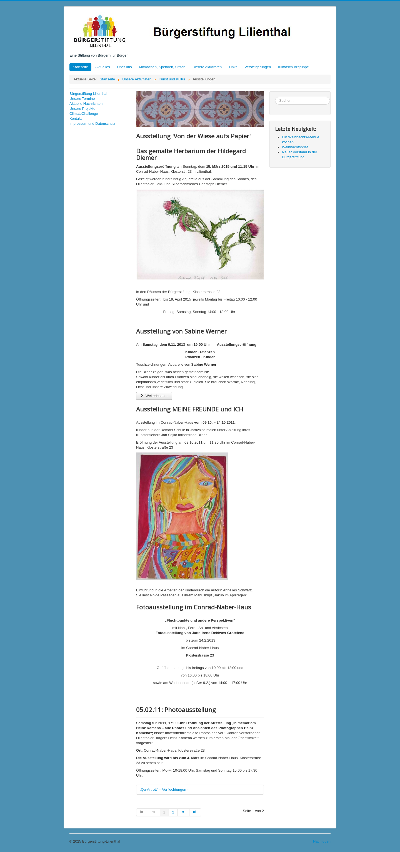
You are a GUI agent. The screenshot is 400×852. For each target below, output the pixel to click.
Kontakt (75, 118)
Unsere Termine (82, 98)
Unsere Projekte (82, 108)
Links (233, 67)
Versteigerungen (258, 67)
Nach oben (322, 841)
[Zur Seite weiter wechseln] (183, 812)
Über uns (124, 67)
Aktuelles (102, 67)
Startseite (80, 67)
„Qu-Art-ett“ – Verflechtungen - (164, 789)
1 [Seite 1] (164, 812)
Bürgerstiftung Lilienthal (88, 93)
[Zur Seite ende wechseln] (195, 812)
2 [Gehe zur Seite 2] (173, 812)
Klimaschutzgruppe (293, 67)
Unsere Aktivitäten (207, 67)
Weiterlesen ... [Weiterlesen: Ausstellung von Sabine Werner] (154, 396)
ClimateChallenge (83, 113)
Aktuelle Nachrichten (85, 103)
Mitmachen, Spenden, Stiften (162, 67)
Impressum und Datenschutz (92, 123)
